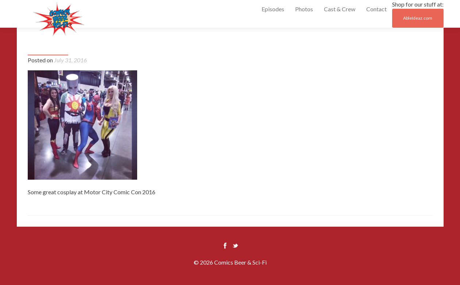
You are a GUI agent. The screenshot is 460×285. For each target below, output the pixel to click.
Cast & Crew (339, 8)
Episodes (273, 8)
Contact (376, 8)
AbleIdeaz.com (417, 18)
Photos (304, 8)
